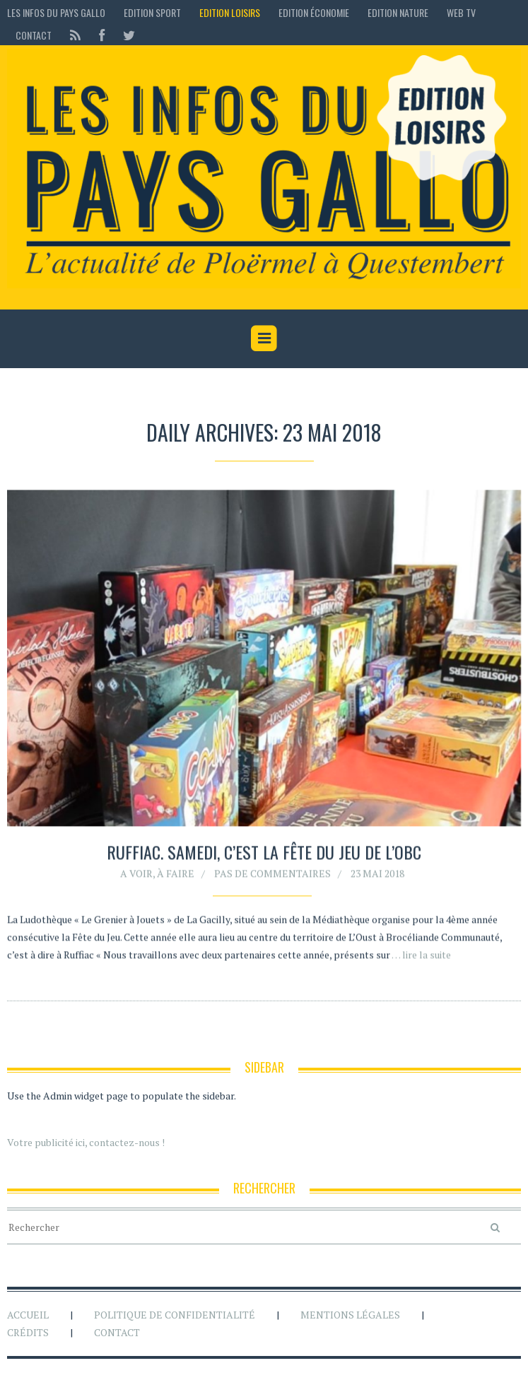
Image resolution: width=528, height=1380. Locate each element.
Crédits (28, 1332)
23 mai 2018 (377, 873)
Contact (34, 35)
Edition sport (152, 12)
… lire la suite (421, 955)
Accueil (28, 1314)
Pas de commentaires (272, 873)
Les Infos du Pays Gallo (56, 12)
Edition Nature (398, 12)
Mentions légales (350, 1314)
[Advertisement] (264, 387)
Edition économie (313, 12)
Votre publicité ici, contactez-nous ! (86, 1142)
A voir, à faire (157, 873)
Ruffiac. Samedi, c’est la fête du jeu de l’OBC (264, 852)
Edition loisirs (229, 12)
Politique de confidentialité (174, 1314)
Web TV (461, 12)
